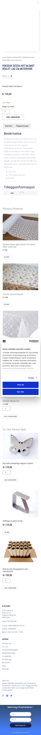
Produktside (6, 656)
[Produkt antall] (6, 112)
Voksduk (9, 57)
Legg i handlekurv (13, 117)
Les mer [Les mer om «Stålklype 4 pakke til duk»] (6, 532)
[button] (38, 2)
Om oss (5, 647)
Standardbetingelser (10, 650)
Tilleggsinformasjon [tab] (22, 126)
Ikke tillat (20, 392)
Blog (4, 666)
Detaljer (31, 378)
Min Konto (6, 662)
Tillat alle (20, 385)
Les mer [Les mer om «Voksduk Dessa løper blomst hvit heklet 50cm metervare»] (6, 257)
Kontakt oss (6, 643)
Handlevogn (7, 659)
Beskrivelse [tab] (8, 126)
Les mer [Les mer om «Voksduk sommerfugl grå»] (6, 304)
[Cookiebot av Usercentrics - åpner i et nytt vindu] (29, 341)
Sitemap (5, 669)
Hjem (3, 57)
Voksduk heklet (17, 57)
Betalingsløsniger (9, 653)
